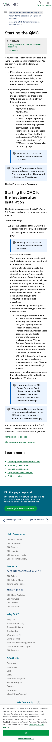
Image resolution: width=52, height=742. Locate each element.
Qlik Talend (12, 576)
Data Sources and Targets (19, 646)
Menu (48, 5)
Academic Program (16, 678)
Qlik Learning (13, 551)
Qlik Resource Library (17, 559)
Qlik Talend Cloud (15, 580)
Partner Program (14, 682)
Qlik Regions (13, 650)
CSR (9, 671)
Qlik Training (12, 547)
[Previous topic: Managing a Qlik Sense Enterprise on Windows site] (14, 520)
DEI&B (9, 675)
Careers (10, 686)
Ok (26, 733)
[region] (26, 723)
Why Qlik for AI (14, 635)
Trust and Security (15, 623)
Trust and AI (12, 631)
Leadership (12, 667)
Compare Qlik (13, 639)
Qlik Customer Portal (16, 555)
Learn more (13, 50)
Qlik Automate (13, 606)
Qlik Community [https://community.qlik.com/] (25, 702)
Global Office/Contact (17, 694)
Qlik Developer (14, 543)
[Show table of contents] (5, 12)
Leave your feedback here (20, 508)
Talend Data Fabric (15, 584)
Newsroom (12, 690)
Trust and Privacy (15, 627)
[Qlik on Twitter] (39, 702)
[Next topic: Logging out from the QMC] (38, 520)
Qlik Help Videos (15, 539)
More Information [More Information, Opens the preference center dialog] (26, 739)
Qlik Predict (12, 603)
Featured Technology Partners (21, 642)
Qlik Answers (13, 599)
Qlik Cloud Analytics (16, 595)
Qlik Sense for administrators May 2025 (25, 12)
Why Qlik (11, 619)
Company (11, 663)
